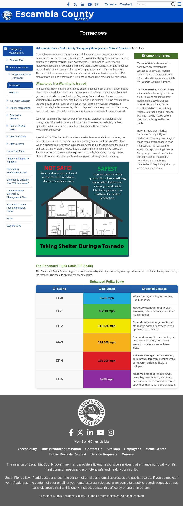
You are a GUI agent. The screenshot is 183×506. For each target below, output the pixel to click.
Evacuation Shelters (16, 117)
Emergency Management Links (17, 171)
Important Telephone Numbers (18, 160)
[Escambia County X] (75, 4)
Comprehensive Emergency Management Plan (16, 194)
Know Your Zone (15, 151)
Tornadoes (14, 85)
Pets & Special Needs (17, 128)
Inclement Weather (20, 100)
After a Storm (17, 144)
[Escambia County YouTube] (90, 4)
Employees (132, 449)
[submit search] (173, 4)
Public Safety (67, 48)
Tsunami (13, 92)
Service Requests (104, 454)
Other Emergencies (20, 108)
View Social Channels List (91, 441)
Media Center (156, 449)
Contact (126, 4)
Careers (111, 4)
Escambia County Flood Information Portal (16, 208)
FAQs (10, 218)
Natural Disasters (19, 67)
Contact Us (93, 449)
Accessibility (27, 449)
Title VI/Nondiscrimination (61, 449)
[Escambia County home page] (91, 412)
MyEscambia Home (47, 48)
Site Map (113, 449)
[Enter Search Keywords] (155, 4)
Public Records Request (67, 454)
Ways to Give (14, 225)
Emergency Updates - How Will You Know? (18, 181)
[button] (180, 4)
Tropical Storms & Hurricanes (21, 76)
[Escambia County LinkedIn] (83, 4)
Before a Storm (18, 136)
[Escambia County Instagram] (97, 4)
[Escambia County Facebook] (68, 4)
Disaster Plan (17, 60)
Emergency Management (16, 51)
